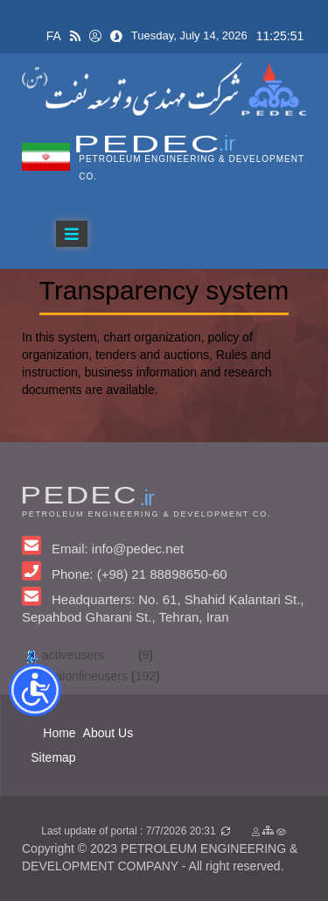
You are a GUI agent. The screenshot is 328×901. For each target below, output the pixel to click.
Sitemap (53, 757)
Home (59, 733)
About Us (108, 733)
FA (53, 36)
